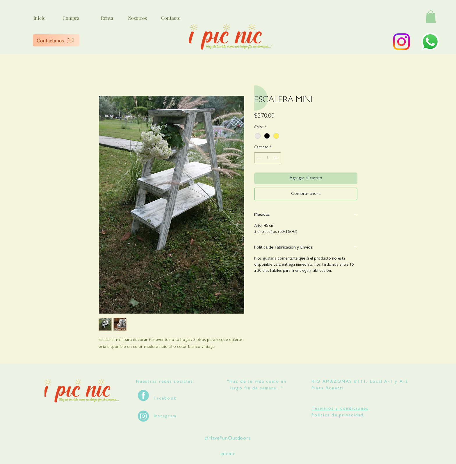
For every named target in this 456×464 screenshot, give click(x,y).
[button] (430, 16)
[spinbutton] (267, 158)
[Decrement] (258, 158)
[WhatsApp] (430, 41)
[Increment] (276, 158)
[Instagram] (401, 41)
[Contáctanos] (56, 40)
